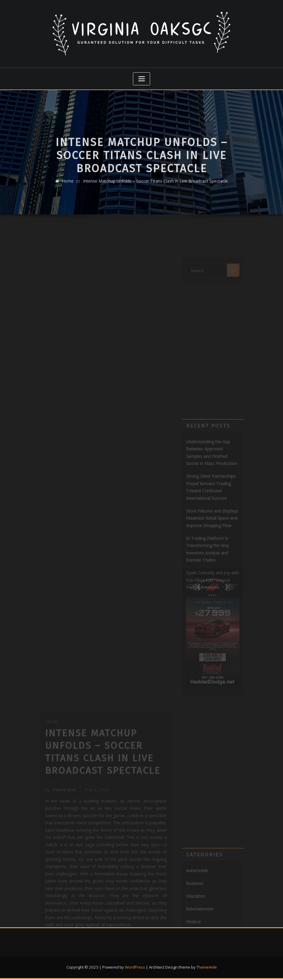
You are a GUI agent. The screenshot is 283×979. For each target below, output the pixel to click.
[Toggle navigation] (141, 78)
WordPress (135, 967)
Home (68, 192)
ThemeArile (206, 967)
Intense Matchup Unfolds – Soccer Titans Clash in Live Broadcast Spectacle (155, 192)
